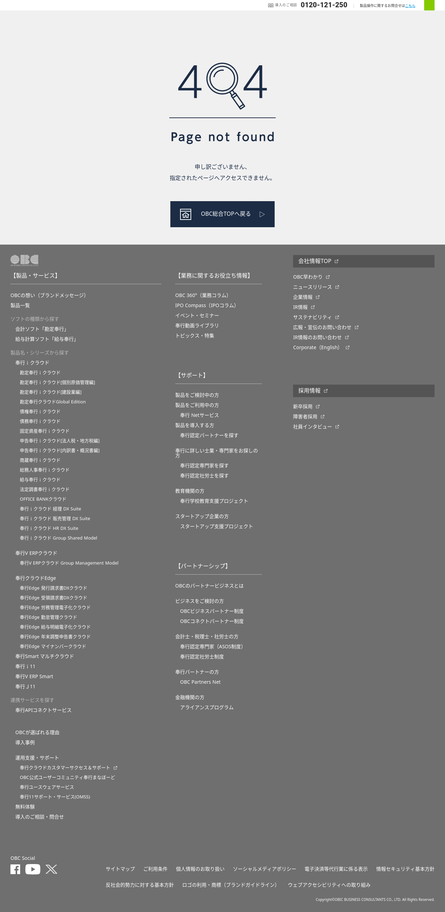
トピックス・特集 (194, 335)
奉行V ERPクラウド (36, 553)
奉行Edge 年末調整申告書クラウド (55, 636)
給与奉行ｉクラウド (40, 479)
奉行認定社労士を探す (204, 475)
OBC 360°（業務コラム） (203, 295)
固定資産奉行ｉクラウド (45, 431)
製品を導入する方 (194, 425)
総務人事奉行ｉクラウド (45, 470)
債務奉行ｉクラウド (40, 421)
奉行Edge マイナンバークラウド (53, 646)
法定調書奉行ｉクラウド (45, 489)
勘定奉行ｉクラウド (40, 372)
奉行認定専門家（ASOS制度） (213, 646)
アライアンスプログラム (207, 707)
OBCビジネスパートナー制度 (212, 611)
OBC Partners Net (200, 682)
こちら (410, 6)
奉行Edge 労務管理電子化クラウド (55, 607)
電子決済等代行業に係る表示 (336, 868)
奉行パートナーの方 (197, 671)
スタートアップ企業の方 (202, 516)
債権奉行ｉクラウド (40, 411)
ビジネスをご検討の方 (199, 601)
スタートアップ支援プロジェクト (216, 526)
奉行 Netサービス (199, 415)
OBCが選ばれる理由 (37, 732)
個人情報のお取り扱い (200, 868)
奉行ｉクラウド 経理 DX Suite (50, 509)
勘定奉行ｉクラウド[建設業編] (51, 392)
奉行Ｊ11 (25, 686)
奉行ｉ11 (25, 666)
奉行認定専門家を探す (204, 465)
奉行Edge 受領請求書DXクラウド (53, 597)
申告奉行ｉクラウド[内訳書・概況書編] (60, 450)
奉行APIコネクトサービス (43, 710)
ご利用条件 (155, 868)
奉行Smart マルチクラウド (44, 656)
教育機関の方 (189, 490)
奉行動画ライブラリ (197, 325)
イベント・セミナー (197, 315)
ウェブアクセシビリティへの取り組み (329, 884)
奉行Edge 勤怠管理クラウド (48, 617)
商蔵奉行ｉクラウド (40, 460)
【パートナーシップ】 (203, 566)
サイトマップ (120, 868)
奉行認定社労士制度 (202, 656)
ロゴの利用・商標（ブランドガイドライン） (231, 884)
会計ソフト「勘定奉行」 (42, 329)
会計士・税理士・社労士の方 (206, 636)
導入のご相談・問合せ (39, 816)
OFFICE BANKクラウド (43, 499)
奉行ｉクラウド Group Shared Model (58, 538)
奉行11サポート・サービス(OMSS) (55, 797)
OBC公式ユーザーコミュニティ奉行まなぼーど (67, 777)
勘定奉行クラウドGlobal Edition (53, 402)
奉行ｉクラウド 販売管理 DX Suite (55, 518)
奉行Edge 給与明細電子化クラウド (55, 627)
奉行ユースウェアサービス (47, 787)
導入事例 (25, 742)
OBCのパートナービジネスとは (209, 585)
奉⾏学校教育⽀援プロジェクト (214, 501)
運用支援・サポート (37, 757)
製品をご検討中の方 (197, 395)
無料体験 (25, 806)
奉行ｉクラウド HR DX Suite (49, 528)
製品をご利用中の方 (197, 405)
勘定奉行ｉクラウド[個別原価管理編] (57, 382)
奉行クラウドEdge (35, 578)
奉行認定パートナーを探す (209, 435)
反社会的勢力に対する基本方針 (140, 884)
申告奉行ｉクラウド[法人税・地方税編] (60, 440)
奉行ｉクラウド (32, 362)
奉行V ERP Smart (34, 676)
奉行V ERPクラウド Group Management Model (69, 563)
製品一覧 (20, 305)
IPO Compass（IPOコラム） (207, 305)
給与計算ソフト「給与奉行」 (47, 339)
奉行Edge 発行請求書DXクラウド (53, 588)
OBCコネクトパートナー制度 (212, 621)
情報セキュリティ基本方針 (405, 868)
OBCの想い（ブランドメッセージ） (49, 295)
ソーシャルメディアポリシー (264, 868)
